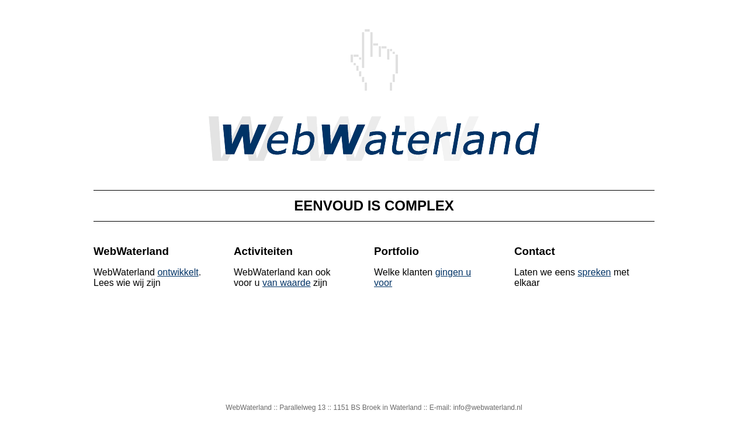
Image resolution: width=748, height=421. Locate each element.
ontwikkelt (177, 272)
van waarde (286, 283)
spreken (594, 272)
